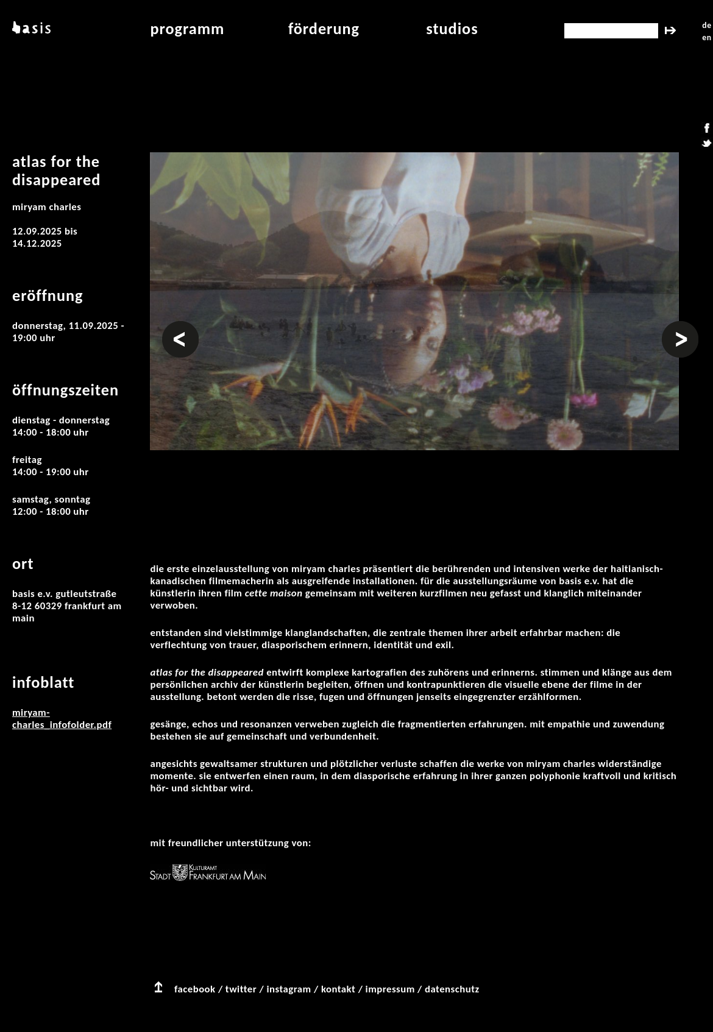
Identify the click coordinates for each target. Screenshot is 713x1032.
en (706, 37)
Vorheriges (180, 327)
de (706, 25)
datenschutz (452, 989)
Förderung (324, 28)
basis (30, 28)
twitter (241, 989)
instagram (288, 989)
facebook (195, 989)
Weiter (676, 327)
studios (452, 28)
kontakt (338, 989)
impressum (390, 989)
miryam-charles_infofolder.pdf (62, 718)
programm (187, 28)
